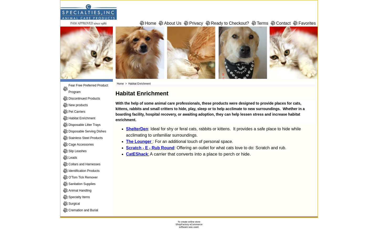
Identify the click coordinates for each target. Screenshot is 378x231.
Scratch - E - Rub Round (150, 148)
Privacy (196, 23)
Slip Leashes (78, 151)
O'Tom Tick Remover (83, 177)
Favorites (307, 23)
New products (78, 105)
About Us (172, 23)
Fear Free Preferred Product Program (88, 89)
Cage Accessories (81, 144)
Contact (283, 23)
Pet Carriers (77, 112)
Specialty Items (79, 197)
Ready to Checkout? (230, 23)
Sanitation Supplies (82, 184)
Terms (263, 23)
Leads (73, 158)
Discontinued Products (84, 98)
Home (150, 23)
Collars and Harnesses (84, 164)
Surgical (74, 204)
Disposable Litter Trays (85, 125)
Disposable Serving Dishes (87, 131)
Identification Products (84, 171)
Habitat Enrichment (82, 118)
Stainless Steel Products (86, 138)
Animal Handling (80, 190)
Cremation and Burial (83, 210)
